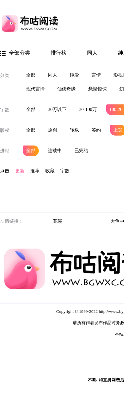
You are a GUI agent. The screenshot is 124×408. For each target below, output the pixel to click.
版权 (4, 130)
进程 (4, 150)
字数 (4, 109)
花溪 (57, 221)
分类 (4, 75)
